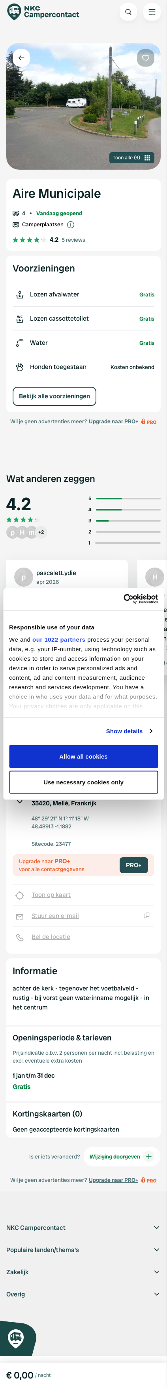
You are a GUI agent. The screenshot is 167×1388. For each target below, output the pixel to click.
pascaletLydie (56, 573)
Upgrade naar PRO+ (113, 421)
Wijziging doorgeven (122, 1156)
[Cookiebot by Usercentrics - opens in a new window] (123, 599)
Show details (124, 731)
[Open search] (128, 12)
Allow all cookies (83, 756)
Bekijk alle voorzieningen (54, 396)
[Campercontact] (47, 12)
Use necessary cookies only (83, 782)
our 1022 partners (58, 639)
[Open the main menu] (152, 12)
